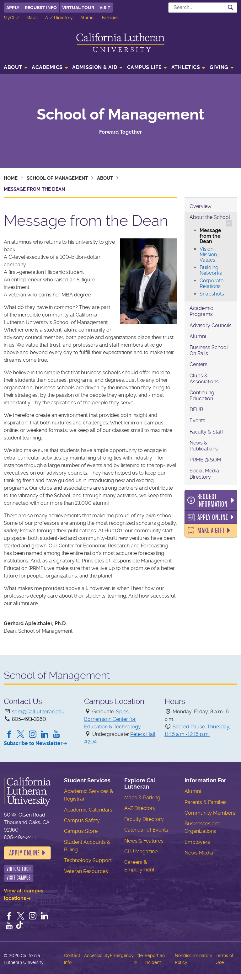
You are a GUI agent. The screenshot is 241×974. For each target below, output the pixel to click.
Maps (32, 17)
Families (110, 17)
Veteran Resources (86, 871)
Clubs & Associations (204, 379)
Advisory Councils (211, 325)
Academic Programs (201, 311)
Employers (197, 842)
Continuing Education (202, 396)
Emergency (122, 955)
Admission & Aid (94, 67)
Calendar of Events (146, 830)
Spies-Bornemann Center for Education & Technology (112, 719)
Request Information (212, 500)
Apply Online (212, 517)
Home (11, 178)
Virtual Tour (78, 7)
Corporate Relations (211, 283)
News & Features (143, 841)
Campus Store (81, 831)
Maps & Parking (142, 798)
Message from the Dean (210, 235)
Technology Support (88, 860)
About (13, 67)
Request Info (41, 7)
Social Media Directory (204, 474)
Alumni (87, 17)
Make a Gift (211, 530)
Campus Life (144, 67)
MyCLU (11, 17)
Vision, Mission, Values (209, 254)
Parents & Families (206, 802)
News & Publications (204, 446)
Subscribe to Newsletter (33, 743)
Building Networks (211, 270)
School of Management (120, 114)
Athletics (185, 67)
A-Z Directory (59, 17)
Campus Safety (82, 820)
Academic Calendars (88, 810)
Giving (219, 67)
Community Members (210, 813)
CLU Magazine (141, 851)
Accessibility (97, 955)
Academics (47, 67)
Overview (201, 206)
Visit (104, 7)
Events (197, 420)
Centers (198, 364)
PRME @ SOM (205, 460)
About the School (210, 217)
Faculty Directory (144, 819)
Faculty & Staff (206, 432)
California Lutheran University (120, 42)
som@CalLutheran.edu (38, 712)
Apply (12, 7)
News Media (199, 853)
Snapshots (212, 294)
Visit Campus (19, 878)
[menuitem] (17, 68)
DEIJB (196, 409)
